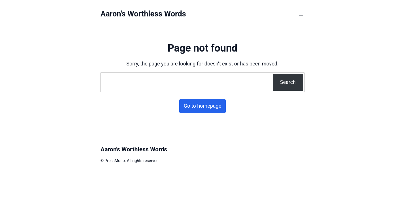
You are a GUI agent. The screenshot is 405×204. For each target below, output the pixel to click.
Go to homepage (202, 106)
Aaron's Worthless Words (143, 13)
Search (288, 82)
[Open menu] (301, 14)
